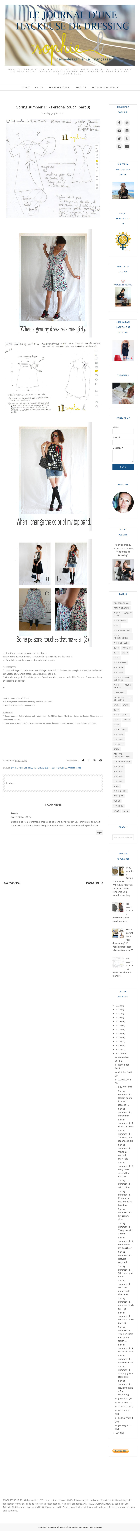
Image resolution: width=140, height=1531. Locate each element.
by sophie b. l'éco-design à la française (62, 1527)
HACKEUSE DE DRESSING (123, 698)
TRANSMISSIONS (122, 761)
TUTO (125, 811)
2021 (118, 1013)
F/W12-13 (118, 667)
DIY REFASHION (19, 767)
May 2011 (123, 1402)
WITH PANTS (120, 662)
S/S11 (48, 767)
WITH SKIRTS (74, 767)
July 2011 (123, 1087)
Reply (99, 832)
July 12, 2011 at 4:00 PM (21, 817)
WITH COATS (120, 729)
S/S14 (117, 719)
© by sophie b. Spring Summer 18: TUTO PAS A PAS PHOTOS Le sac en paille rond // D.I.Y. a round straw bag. (122, 881)
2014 (118, 1041)
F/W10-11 (127, 648)
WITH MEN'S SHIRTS (123, 686)
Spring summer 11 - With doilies (124, 1184)
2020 (118, 1017)
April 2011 (123, 1406)
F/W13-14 (118, 776)
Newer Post (13, 882)
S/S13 (125, 652)
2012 (118, 1049)
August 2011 (124, 1079)
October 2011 (125, 1072)
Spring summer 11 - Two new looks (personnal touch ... (125, 1333)
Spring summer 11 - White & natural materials (124, 1151)
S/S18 (126, 705)
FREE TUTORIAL (36, 767)
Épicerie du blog (95, 1527)
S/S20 (117, 811)
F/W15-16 (118, 781)
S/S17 (117, 705)
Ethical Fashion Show (122, 755)
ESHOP (126, 719)
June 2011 (123, 1398)
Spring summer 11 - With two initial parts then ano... (124, 1287)
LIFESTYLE (119, 744)
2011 (118, 1053)
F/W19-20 (118, 796)
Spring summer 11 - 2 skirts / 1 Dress (126, 1123)
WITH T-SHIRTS (121, 714)
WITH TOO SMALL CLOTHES (123, 678)
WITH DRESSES (59, 767)
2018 (116, 648)
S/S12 (117, 657)
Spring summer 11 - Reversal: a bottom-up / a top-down (125, 1198)
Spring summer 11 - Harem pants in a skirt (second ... (125, 1098)
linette (14, 813)
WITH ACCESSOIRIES (121, 636)
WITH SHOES (120, 791)
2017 (116, 652)
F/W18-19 (118, 771)
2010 (118, 1432)
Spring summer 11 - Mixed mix (124, 1112)
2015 (118, 1037)
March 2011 (124, 1410)
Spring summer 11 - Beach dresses (125, 1359)
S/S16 (117, 749)
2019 (116, 710)
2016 (118, 1033)
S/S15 (117, 724)
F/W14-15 (118, 766)
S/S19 (117, 786)
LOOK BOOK (120, 692)
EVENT (117, 801)
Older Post (93, 882)
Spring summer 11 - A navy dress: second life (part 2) (125, 1169)
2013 (118, 1045)
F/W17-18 (118, 739)
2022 (118, 1009)
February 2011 (125, 1417)
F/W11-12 (118, 672)
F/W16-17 (118, 734)
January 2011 (125, 1425)
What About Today (123, 614)
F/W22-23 (118, 806)
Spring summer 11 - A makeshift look (125, 1348)
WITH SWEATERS (122, 630)
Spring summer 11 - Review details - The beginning (125, 1387)
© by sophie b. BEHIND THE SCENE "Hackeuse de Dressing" (123, 550)
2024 (118, 1005)
